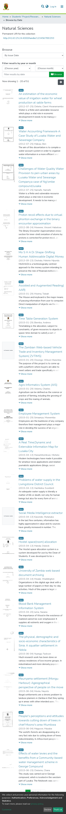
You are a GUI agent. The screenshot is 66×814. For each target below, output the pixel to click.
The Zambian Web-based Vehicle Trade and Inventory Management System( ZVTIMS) (40, 351)
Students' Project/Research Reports (26, 16)
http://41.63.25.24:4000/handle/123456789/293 (28, 38)
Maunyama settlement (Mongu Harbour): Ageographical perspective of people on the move (41, 683)
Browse (56, 74)
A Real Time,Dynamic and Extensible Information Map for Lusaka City (38, 446)
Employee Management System (39, 414)
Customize (6, 809)
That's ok (58, 809)
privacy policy (37, 803)
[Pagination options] (61, 82)
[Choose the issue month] (49, 68)
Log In (53, 6)
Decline (47, 809)
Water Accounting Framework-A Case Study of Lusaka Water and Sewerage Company (40, 135)
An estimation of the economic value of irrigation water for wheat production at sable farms (40, 98)
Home (5, 16)
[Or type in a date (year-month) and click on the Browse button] (25, 74)
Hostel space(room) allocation (38, 542)
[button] (47, 6)
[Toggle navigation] (62, 7)
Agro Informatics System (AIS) (38, 385)
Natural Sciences (52, 16)
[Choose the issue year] (16, 68)
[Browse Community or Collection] (33, 55)
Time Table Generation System (38, 319)
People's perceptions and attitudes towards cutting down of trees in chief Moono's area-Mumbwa (41, 720)
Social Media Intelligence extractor (41, 513)
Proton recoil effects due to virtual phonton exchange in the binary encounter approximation (40, 219)
